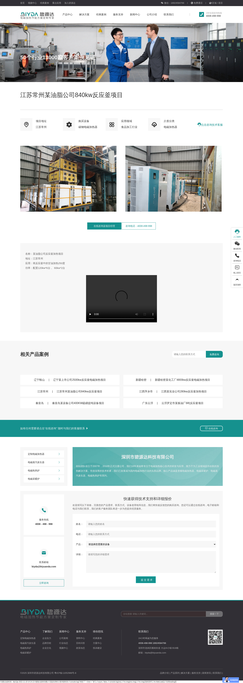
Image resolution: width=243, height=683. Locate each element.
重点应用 (56, 3)
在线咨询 (211, 428)
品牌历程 (46, 643)
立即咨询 (44, 583)
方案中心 (97, 643)
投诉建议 (97, 648)
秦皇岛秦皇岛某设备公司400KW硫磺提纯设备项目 (70, 403)
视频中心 (32, 3)
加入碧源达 (69, 3)
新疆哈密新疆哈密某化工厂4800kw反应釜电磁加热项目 (173, 379)
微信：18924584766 (172, 3)
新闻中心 (135, 14)
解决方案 (84, 14)
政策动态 (80, 648)
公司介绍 (152, 14)
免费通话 (196, 3)
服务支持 (118, 14)
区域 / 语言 (216, 3)
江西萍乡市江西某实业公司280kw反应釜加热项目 (173, 391)
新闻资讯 (206, 673)
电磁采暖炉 (44, 479)
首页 (22, 3)
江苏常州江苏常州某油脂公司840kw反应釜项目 (69, 391)
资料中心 (80, 638)
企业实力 (46, 638)
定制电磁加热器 (44, 454)
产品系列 (175, 673)
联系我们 (169, 14)
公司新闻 (63, 638)
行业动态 (63, 643)
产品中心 (67, 14)
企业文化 (46, 648)
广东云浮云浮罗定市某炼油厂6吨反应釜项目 (173, 403)
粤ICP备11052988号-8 (65, 673)
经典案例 (44, 3)
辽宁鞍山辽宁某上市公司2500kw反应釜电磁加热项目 (70, 379)
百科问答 (80, 643)
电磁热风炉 (44, 470)
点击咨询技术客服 (210, 124)
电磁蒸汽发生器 (44, 462)
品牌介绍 (164, 673)
